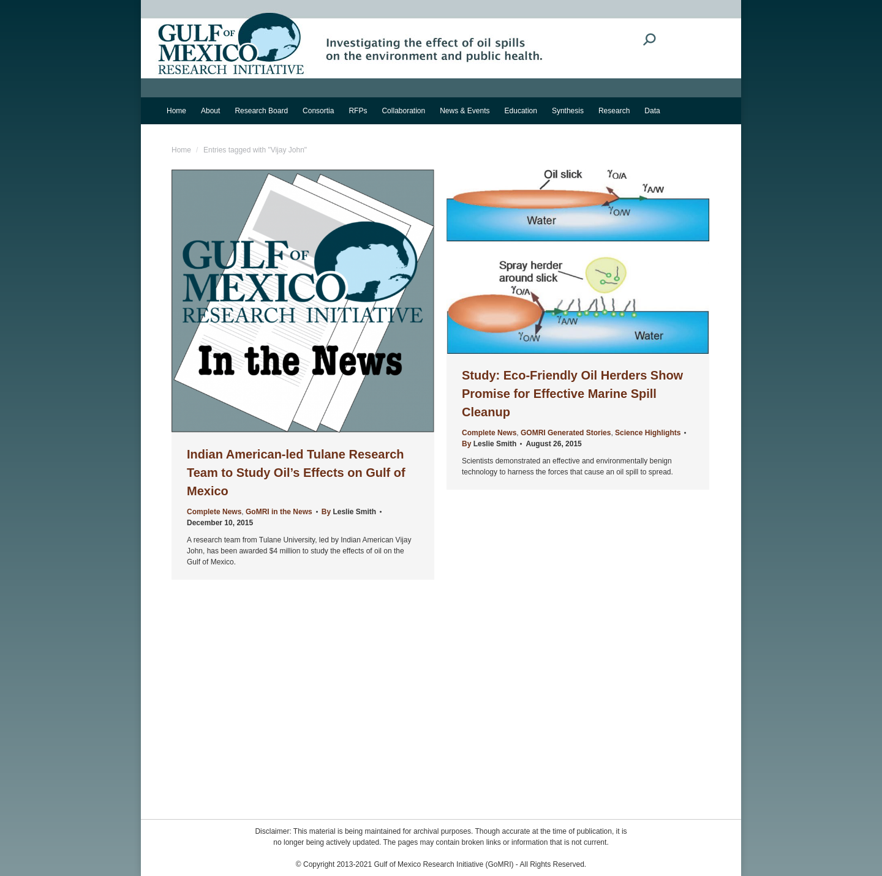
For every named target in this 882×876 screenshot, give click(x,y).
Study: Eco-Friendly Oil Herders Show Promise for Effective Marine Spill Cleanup (572, 394)
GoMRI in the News (279, 511)
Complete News (214, 511)
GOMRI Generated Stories (566, 433)
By (349, 511)
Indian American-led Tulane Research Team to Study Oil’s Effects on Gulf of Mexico (296, 472)
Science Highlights (647, 433)
